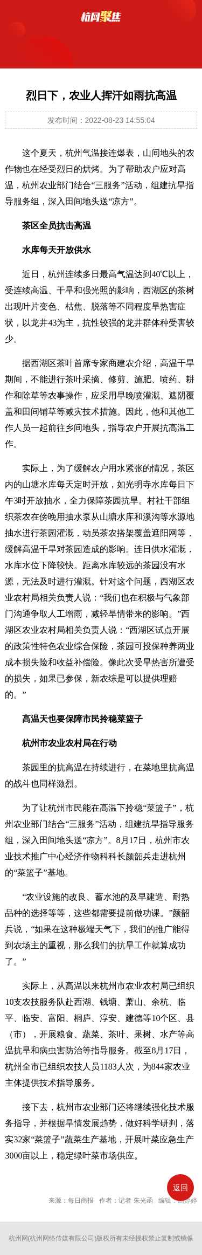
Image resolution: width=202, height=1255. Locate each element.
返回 (180, 1187)
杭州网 (18, 1238)
